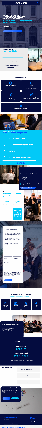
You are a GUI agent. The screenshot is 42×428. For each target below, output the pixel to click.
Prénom (14, 254)
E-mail (5, 258)
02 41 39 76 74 (6, 419)
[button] (28, 369)
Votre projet (6, 262)
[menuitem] (11, 423)
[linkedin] (31, 422)
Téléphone (15, 258)
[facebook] (34, 422)
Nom (5, 254)
